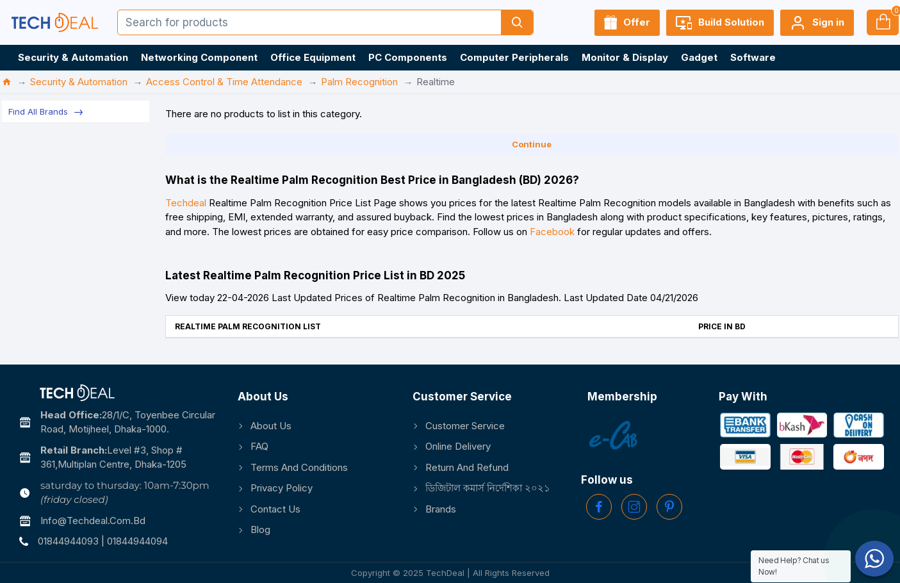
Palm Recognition (359, 82)
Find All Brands (38, 111)
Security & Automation (78, 82)
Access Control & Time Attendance (224, 82)
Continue (532, 144)
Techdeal (185, 203)
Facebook (552, 232)
